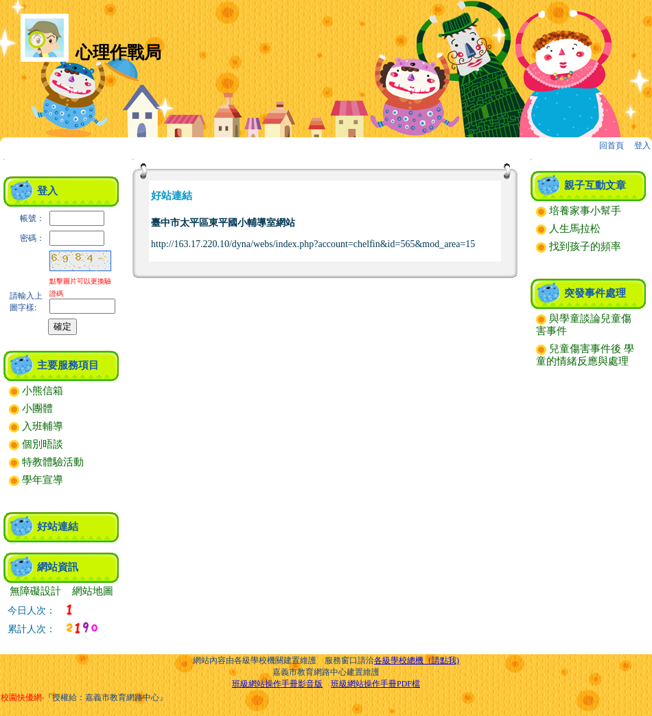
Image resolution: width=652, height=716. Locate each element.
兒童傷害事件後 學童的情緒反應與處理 (585, 355)
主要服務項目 (68, 365)
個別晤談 (36, 444)
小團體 (31, 408)
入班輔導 (36, 426)
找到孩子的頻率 (578, 246)
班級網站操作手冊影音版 (277, 684)
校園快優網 (21, 697)
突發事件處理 (595, 293)
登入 (642, 145)
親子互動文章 (595, 185)
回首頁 (611, 145)
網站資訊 (57, 567)
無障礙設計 (35, 591)
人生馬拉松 (568, 228)
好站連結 (57, 526)
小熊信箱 (36, 390)
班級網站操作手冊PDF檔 (375, 684)
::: (4, 159)
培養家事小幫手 (578, 210)
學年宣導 (36, 479)
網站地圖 (92, 591)
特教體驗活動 (46, 462)
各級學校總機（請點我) (416, 660)
